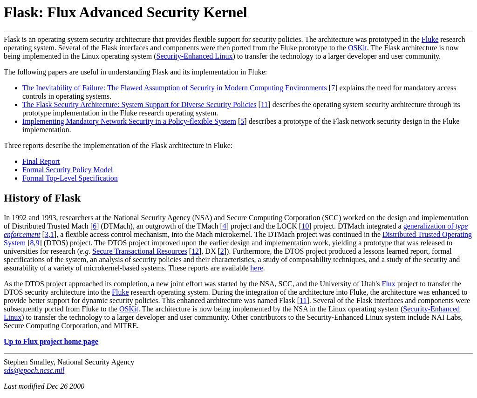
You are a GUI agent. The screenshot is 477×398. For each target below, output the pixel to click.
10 (305, 226)
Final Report (41, 161)
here (256, 268)
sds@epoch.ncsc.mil (34, 370)
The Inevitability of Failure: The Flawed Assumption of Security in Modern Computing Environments (174, 88)
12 (195, 251)
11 (264, 104)
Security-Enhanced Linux (194, 56)
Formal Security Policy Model (67, 170)
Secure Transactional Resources (139, 251)
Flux (388, 284)
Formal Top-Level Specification (70, 178)
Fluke (430, 39)
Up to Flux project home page (51, 341)
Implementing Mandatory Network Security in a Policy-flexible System (129, 121)
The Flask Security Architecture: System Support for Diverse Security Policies (139, 104)
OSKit (357, 48)
